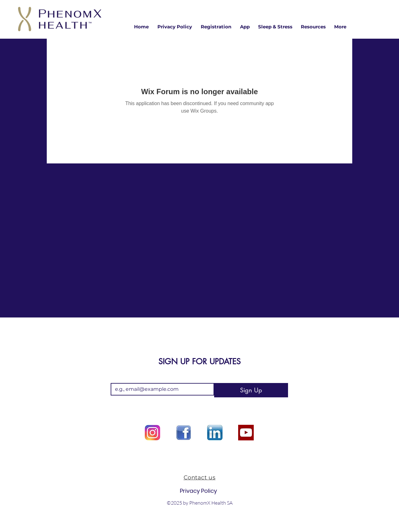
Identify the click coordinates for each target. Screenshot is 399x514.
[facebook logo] (183, 432)
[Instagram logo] (152, 432)
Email (118, 378)
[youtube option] (246, 432)
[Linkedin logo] (215, 432)
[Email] (160, 389)
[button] (313, 27)
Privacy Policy (198, 491)
